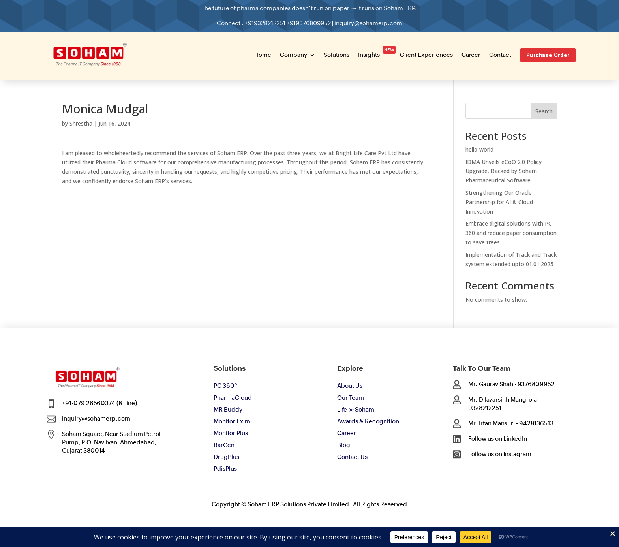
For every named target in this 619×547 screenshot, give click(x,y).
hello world (479, 149)
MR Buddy (228, 409)
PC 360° (225, 385)
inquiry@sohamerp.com (360, 22)
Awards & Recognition (368, 421)
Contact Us (352, 456)
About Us (349, 385)
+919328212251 (271, 22)
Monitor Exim (232, 421)
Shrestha (80, 123)
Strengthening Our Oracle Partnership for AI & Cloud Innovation (499, 202)
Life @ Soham (355, 409)
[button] (160, 10)
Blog (343, 445)
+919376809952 (309, 22)
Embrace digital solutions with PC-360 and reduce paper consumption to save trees (511, 233)
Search (544, 111)
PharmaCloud (233, 397)
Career (346, 433)
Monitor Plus (231, 433)
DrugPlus (226, 456)
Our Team (350, 397)
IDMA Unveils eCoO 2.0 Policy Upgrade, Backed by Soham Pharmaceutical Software (503, 171)
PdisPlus (225, 468)
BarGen (224, 445)
